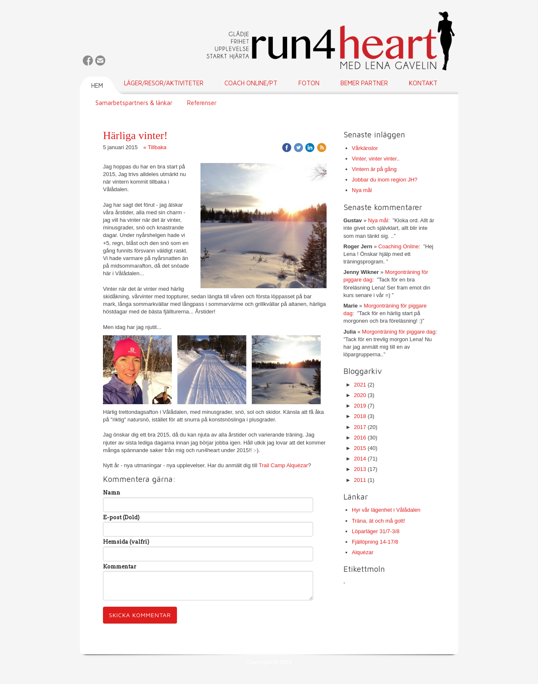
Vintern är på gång (374, 169)
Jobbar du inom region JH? (384, 179)
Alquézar (362, 552)
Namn (111, 492)
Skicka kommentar (140, 614)
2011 (360, 480)
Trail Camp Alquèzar (283, 465)
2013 (360, 469)
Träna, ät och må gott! (378, 521)
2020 (360, 395)
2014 (360, 458)
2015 (360, 448)
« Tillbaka (154, 147)
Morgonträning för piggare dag (398, 332)
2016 (360, 437)
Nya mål (362, 190)
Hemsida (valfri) (126, 542)
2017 (360, 427)
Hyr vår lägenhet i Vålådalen (386, 510)
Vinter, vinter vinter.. (376, 158)
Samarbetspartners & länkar (133, 102)
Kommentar (119, 566)
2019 (360, 406)
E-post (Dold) (121, 517)
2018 (360, 416)
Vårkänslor (365, 148)
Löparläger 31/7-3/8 (375, 531)
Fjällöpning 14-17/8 (375, 542)
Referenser (201, 102)
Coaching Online (398, 246)
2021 (360, 384)
